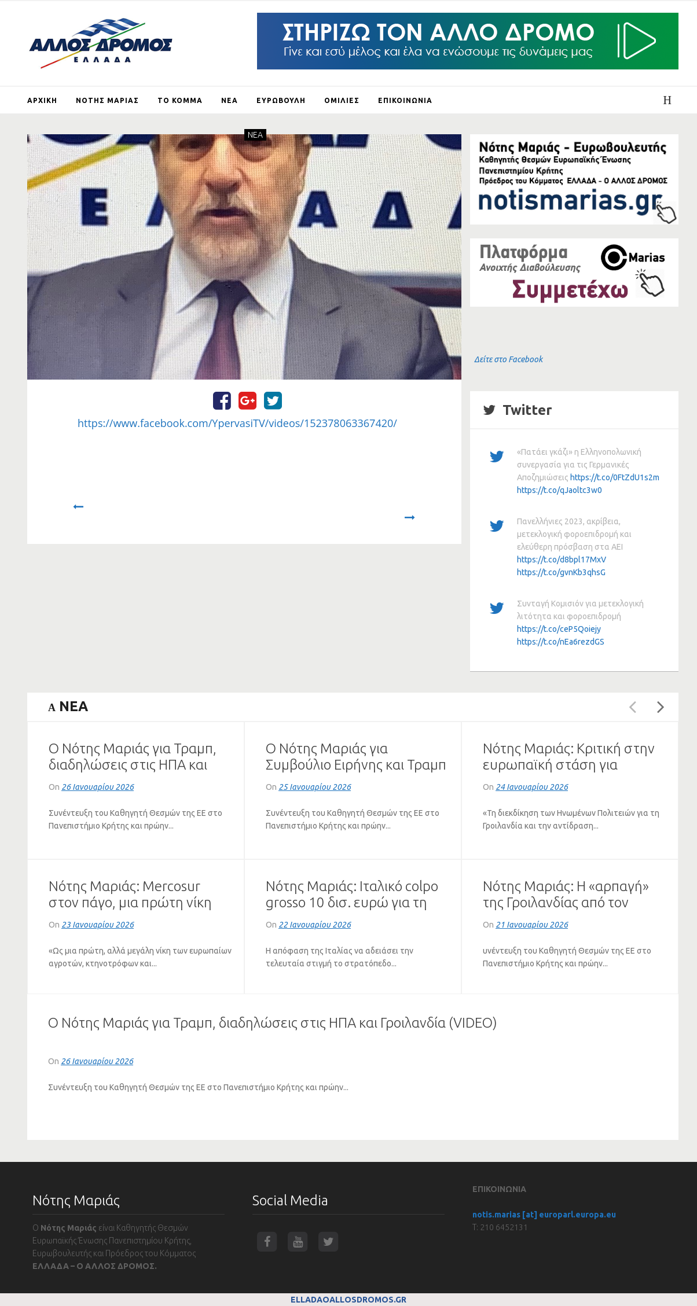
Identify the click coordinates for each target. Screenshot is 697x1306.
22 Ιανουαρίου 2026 (314, 924)
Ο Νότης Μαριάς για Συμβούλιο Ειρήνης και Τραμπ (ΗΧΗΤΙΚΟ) (356, 765)
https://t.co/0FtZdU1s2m (614, 477)
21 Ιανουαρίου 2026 (532, 924)
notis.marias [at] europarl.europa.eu (544, 1214)
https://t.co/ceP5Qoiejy (559, 629)
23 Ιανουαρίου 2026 (97, 924)
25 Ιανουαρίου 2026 (314, 787)
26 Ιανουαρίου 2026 (97, 787)
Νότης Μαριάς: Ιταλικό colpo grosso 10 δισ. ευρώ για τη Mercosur (352, 902)
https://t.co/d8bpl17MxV (561, 559)
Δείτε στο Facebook (508, 359)
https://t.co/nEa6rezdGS (560, 641)
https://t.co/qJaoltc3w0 (559, 490)
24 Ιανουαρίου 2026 (532, 787)
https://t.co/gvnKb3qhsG (561, 572)
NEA (255, 134)
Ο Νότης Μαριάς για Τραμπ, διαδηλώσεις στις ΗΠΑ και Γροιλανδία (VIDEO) (133, 765)
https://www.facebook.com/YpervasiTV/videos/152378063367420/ (237, 423)
